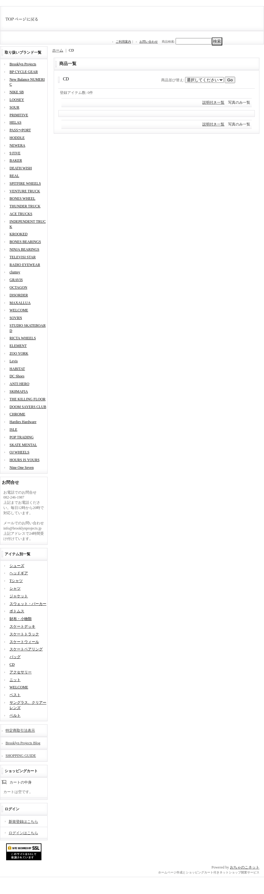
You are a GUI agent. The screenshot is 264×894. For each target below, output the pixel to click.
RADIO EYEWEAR (25, 265)
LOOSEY (17, 100)
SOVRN (16, 318)
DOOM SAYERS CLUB (28, 407)
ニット (15, 680)
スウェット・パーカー (28, 604)
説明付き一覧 (213, 102)
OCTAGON (18, 287)
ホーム (57, 50)
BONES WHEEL (22, 198)
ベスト (15, 695)
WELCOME (19, 310)
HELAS (15, 122)
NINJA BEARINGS (24, 249)
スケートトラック (24, 634)
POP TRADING (21, 437)
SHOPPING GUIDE (21, 755)
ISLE (13, 429)
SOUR (14, 107)
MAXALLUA (20, 303)
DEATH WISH (21, 168)
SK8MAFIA (19, 391)
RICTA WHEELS (23, 338)
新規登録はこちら (23, 821)
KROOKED (19, 234)
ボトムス (17, 611)
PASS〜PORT (20, 130)
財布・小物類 (21, 619)
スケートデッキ (22, 626)
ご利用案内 (123, 41)
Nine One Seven (22, 467)
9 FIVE (15, 153)
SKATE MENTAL (23, 445)
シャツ (15, 588)
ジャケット (19, 596)
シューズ (17, 566)
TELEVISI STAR (23, 257)
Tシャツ (16, 581)
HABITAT (17, 369)
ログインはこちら (23, 833)
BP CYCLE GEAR (24, 72)
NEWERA (17, 145)
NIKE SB (17, 92)
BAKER (16, 160)
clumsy (15, 272)
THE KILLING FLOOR (27, 399)
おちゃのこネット (244, 867)
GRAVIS (16, 280)
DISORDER (19, 295)
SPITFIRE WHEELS (25, 183)
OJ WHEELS (19, 452)
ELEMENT (18, 346)
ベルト (15, 715)
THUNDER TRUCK (25, 206)
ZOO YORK (19, 353)
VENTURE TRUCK (25, 191)
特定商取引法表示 (20, 730)
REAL (14, 176)
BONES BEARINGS (25, 242)
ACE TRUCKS (21, 214)
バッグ (15, 657)
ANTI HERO (19, 384)
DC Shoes (17, 376)
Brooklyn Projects (23, 64)
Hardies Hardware (23, 422)
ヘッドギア (19, 573)
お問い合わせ (148, 41)
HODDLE (17, 138)
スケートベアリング (26, 649)
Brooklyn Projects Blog (23, 743)
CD (12, 664)
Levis (14, 361)
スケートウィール (24, 642)
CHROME (17, 414)
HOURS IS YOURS (25, 460)
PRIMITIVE (19, 115)
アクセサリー (21, 672)
